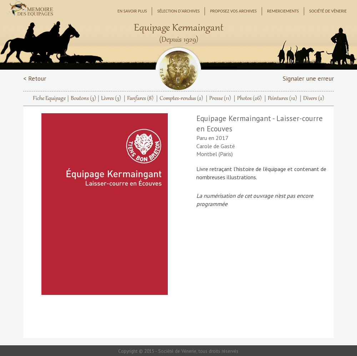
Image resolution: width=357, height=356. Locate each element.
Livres (111, 98)
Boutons (83, 98)
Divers (313, 98)
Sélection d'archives (178, 11)
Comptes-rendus (181, 98)
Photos (249, 98)
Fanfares (140, 98)
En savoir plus (132, 11)
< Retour (34, 78)
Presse (220, 98)
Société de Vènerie (328, 11)
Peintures (282, 98)
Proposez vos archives (233, 11)
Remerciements (283, 11)
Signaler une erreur (308, 78)
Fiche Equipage (49, 98)
